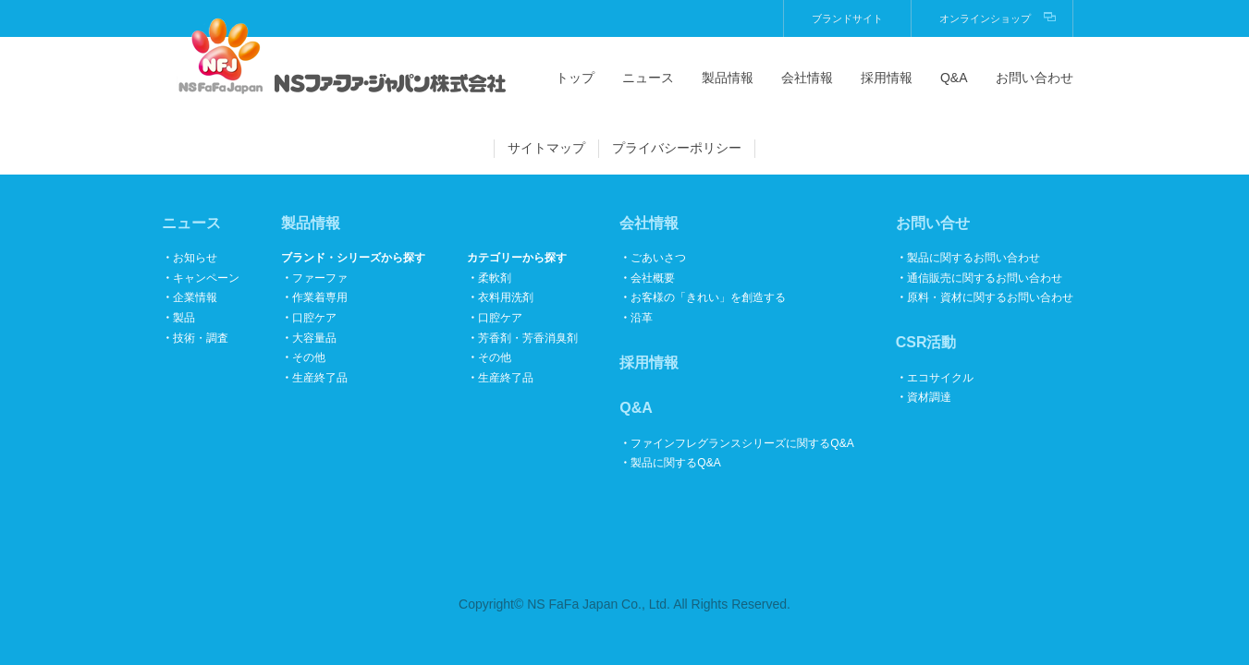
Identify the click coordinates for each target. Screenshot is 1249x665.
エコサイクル (940, 377)
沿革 (642, 317)
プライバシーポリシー (676, 147)
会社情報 (807, 77)
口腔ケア (314, 317)
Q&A (954, 77)
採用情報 (886, 77)
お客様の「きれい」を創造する (708, 297)
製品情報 (727, 77)
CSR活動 (926, 342)
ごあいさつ (658, 257)
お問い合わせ (1034, 77)
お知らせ (195, 257)
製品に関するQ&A (675, 462)
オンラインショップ (985, 18)
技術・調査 (200, 338)
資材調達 (929, 397)
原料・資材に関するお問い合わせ (990, 297)
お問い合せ (933, 223)
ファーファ (320, 278)
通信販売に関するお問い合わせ (984, 278)
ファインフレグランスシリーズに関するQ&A (742, 443)
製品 (184, 317)
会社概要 (653, 278)
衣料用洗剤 (505, 297)
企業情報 (195, 297)
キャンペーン (206, 278)
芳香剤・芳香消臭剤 (528, 338)
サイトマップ (546, 147)
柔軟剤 (494, 278)
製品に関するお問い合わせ (973, 257)
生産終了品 (320, 377)
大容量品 (314, 338)
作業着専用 (320, 297)
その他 (308, 357)
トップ (575, 77)
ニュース (648, 77)
